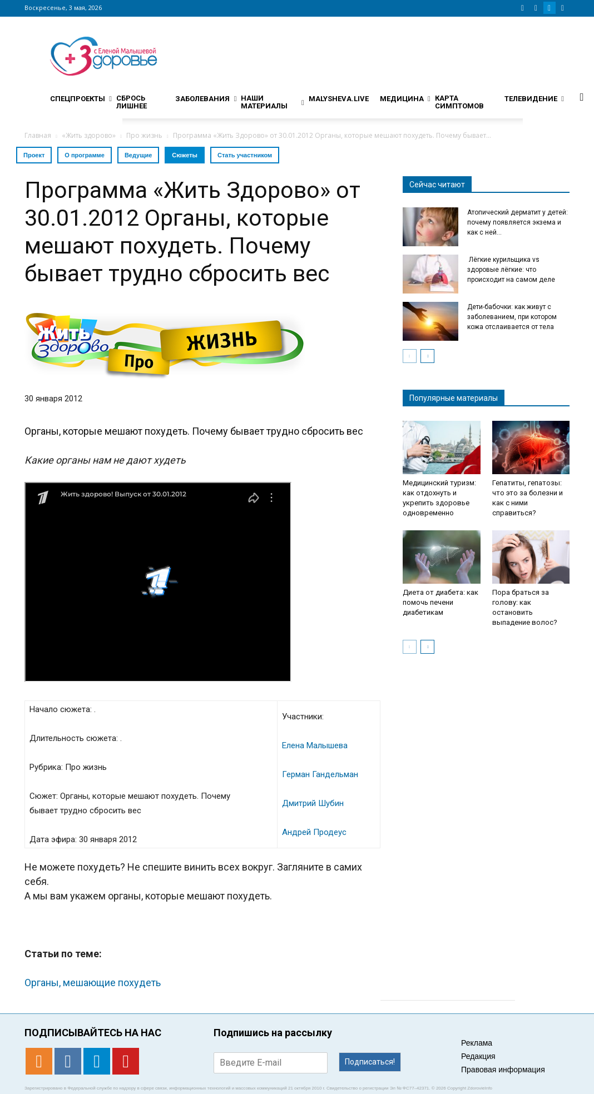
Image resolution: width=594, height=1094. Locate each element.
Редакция (478, 1056)
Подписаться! (370, 1061)
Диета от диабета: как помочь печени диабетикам (440, 602)
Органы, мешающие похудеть (92, 982)
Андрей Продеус (314, 832)
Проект (33, 155)
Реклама (476, 1042)
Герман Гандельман (320, 774)
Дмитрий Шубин (313, 803)
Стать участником (244, 155)
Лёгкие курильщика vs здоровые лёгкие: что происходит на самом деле (511, 270)
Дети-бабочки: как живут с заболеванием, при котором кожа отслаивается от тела (512, 317)
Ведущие (138, 155)
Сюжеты (184, 155)
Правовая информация (503, 1069)
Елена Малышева (315, 745)
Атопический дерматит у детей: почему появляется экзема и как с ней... (517, 222)
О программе (85, 155)
